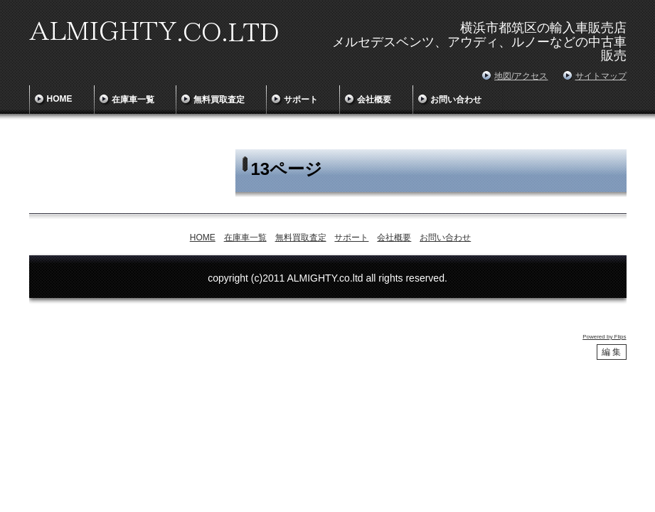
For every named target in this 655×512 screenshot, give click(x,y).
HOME (60, 99)
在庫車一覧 (133, 100)
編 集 (611, 352)
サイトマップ (601, 76)
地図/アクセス (521, 76)
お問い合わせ (455, 100)
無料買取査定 (219, 100)
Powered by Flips (604, 337)
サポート (301, 100)
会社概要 (374, 100)
